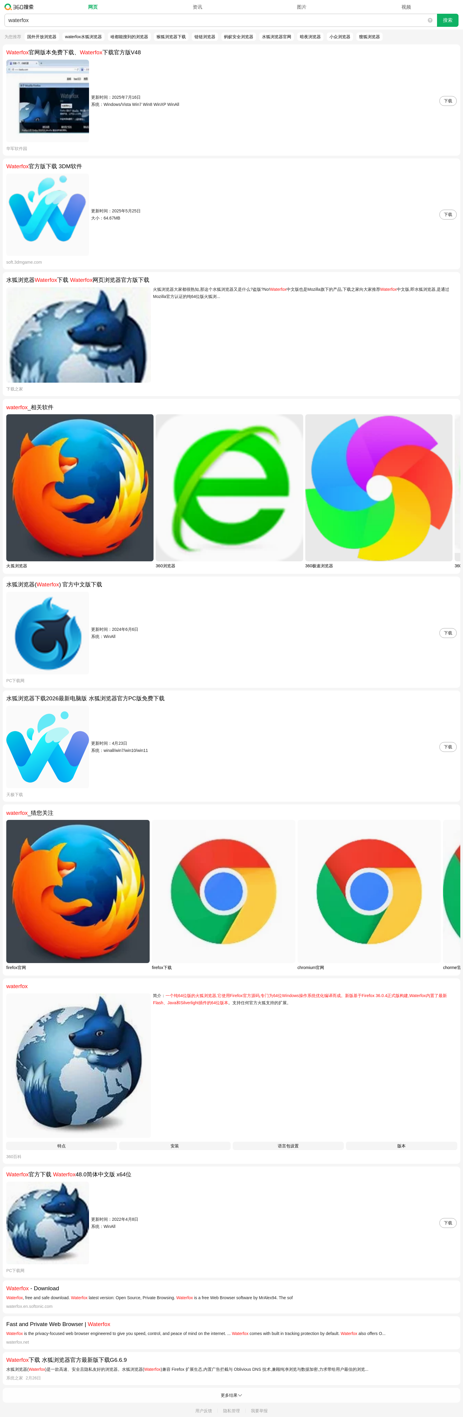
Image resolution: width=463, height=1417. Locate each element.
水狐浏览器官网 (276, 36)
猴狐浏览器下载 (171, 36)
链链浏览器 (204, 36)
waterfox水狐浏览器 (83, 36)
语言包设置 (288, 1146)
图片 (301, 7)
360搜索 (20, 7)
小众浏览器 (339, 36)
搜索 (448, 20)
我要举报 (259, 1410)
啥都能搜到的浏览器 (129, 36)
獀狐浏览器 (369, 36)
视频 (406, 7)
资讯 (197, 7)
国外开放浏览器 (41, 36)
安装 (175, 1146)
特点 (61, 1146)
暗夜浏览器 (310, 36)
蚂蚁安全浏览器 (238, 36)
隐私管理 (231, 1410)
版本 (401, 1146)
